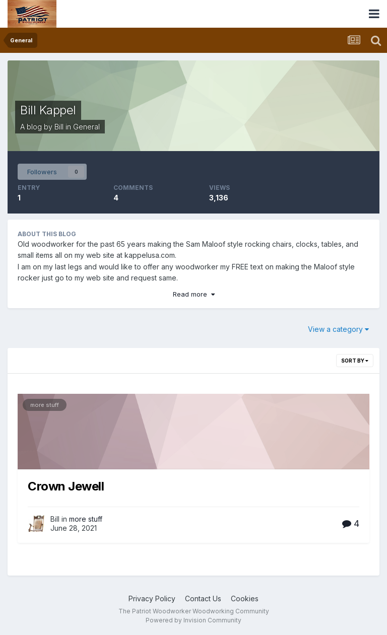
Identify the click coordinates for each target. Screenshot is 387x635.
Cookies (245, 598)
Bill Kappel (48, 110)
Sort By (354, 361)
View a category (338, 329)
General (86, 126)
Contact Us (203, 598)
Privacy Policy (151, 598)
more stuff (44, 404)
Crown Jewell (66, 486)
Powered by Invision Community (193, 620)
